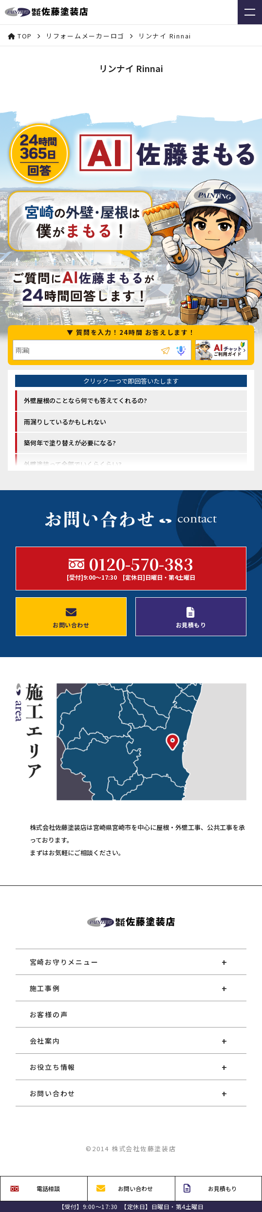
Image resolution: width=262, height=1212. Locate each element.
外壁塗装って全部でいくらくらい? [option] (73, 464)
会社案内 (45, 1041)
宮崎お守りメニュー (64, 962)
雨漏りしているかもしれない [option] (65, 421)
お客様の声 (49, 1014)
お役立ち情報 (53, 1067)
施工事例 (45, 988)
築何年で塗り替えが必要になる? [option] (70, 442)
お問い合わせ (53, 1093)
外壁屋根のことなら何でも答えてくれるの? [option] (85, 400)
